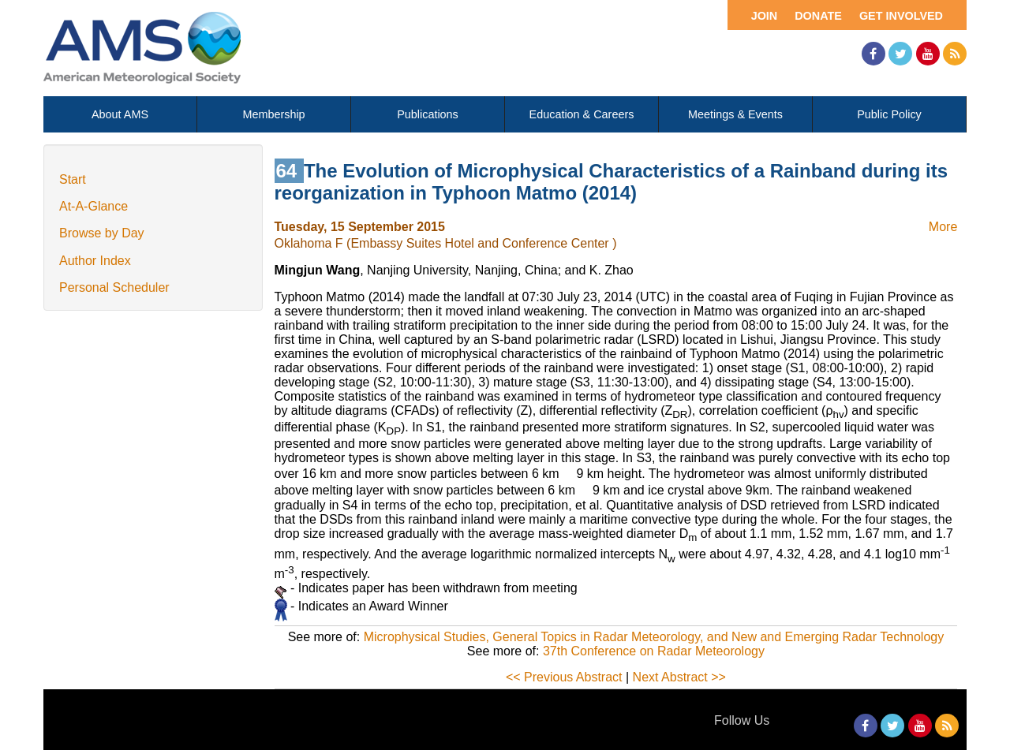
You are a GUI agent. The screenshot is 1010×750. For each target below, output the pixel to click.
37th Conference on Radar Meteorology (654, 651)
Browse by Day (101, 233)
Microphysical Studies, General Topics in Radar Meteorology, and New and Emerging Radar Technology (654, 637)
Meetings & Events (735, 114)
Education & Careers (581, 114)
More (943, 226)
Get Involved (901, 15)
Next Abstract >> (679, 677)
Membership (273, 114)
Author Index (95, 260)
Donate (818, 15)
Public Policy (889, 114)
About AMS (120, 114)
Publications (427, 114)
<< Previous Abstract (564, 677)
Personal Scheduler (114, 287)
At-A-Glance (93, 206)
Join (764, 15)
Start (72, 179)
